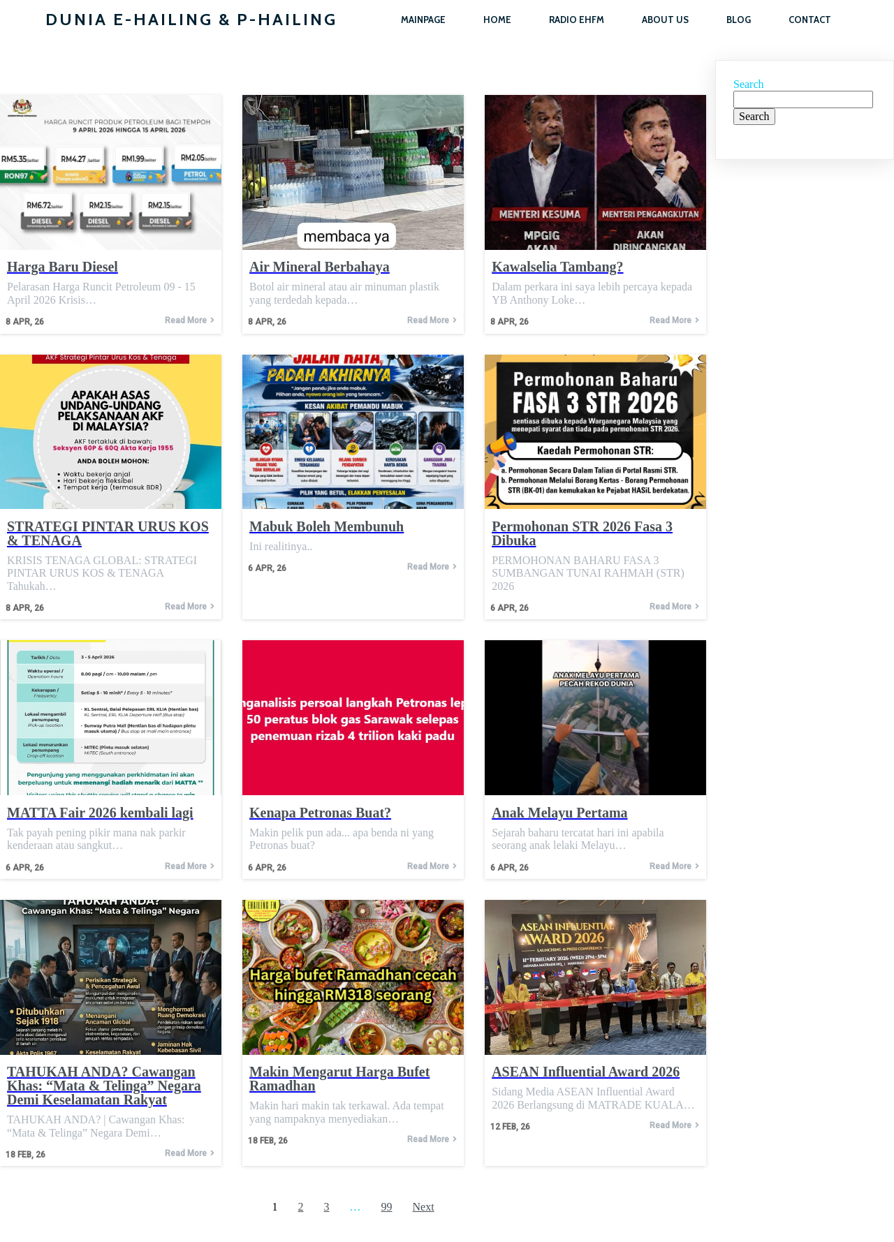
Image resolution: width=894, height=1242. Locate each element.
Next (423, 1207)
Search (748, 84)
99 (387, 1207)
